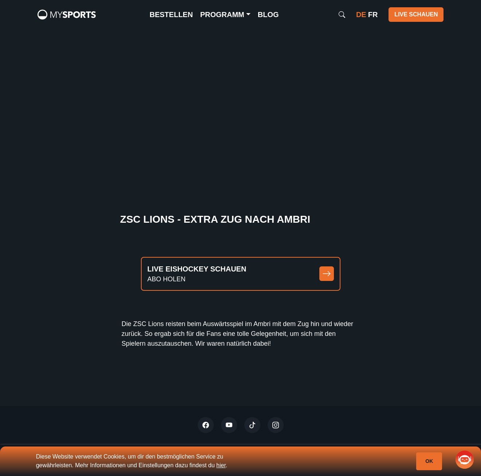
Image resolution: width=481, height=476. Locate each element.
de (361, 15)
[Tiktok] (252, 425)
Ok (429, 461)
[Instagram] (276, 425)
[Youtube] (229, 425)
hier (221, 465)
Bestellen (171, 15)
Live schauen (416, 14)
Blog (268, 15)
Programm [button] (222, 15)
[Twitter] (206, 425)
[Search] (342, 14)
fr (373, 15)
